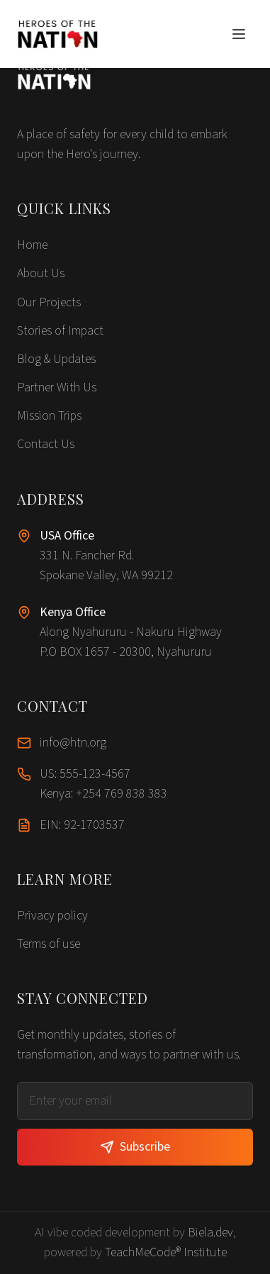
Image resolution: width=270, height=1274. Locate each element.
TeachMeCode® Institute (166, 1252)
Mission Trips (49, 416)
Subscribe (135, 1147)
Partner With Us (56, 387)
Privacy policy (52, 915)
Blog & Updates (56, 359)
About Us (40, 273)
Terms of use (48, 944)
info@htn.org (73, 742)
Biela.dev (210, 1232)
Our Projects (49, 302)
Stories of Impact (60, 331)
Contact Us (45, 444)
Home (32, 245)
